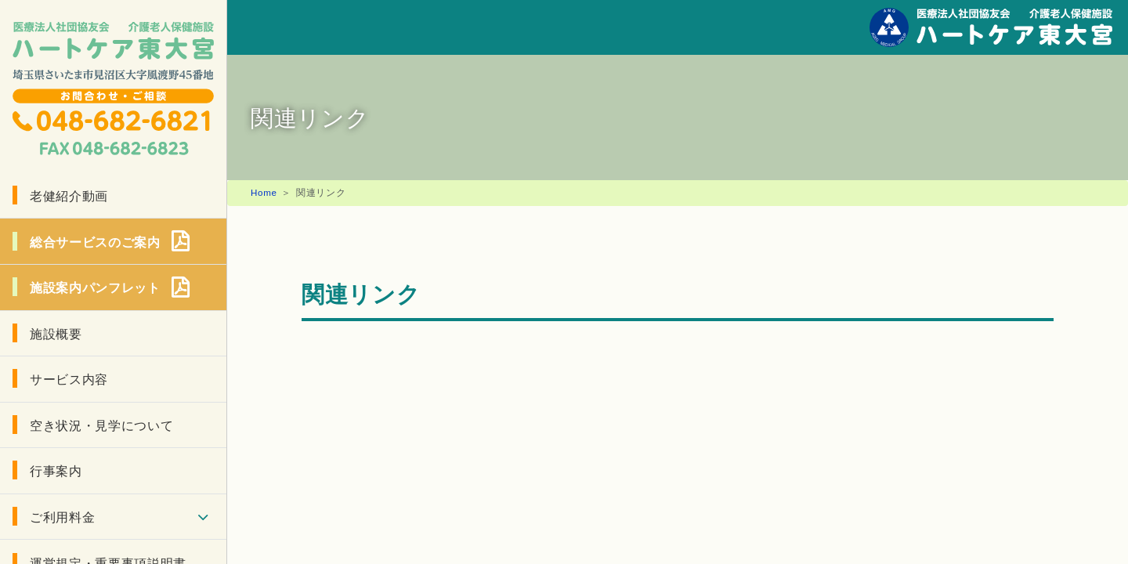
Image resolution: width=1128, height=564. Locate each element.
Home (264, 192)
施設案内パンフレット (95, 286)
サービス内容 (69, 378)
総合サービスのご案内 (95, 241)
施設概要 (56, 333)
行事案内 (56, 470)
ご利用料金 (62, 516)
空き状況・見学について (101, 424)
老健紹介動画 (69, 195)
